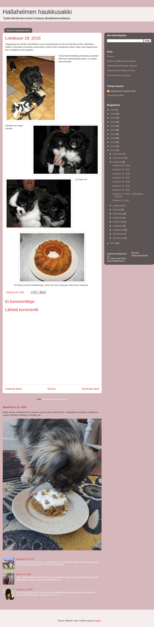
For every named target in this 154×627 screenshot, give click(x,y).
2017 (113, 146)
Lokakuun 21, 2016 (121, 177)
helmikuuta (118, 234)
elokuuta (117, 209)
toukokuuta (118, 221)
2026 (113, 110)
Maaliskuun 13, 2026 (14, 407)
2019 (113, 138)
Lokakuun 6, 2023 (24, 589)
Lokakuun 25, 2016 (121, 169)
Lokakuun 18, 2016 (121, 181)
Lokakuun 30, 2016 (121, 165)
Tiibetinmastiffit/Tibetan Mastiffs (121, 61)
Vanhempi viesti (90, 388)
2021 (113, 130)
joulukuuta (118, 154)
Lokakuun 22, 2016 (121, 173)
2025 (113, 114)
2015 (113, 243)
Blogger (97, 620)
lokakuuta (117, 162)
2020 (113, 134)
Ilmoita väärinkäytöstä (139, 254)
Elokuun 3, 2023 (23, 574)
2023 (113, 122)
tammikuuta (118, 238)
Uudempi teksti (13, 388)
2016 (113, 150)
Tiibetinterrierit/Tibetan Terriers (121, 70)
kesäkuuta (118, 217)
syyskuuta (118, 205)
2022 (113, 126)
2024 (113, 118)
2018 (113, 142)
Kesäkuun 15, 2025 (25, 559)
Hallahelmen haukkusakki (37, 11)
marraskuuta (119, 158)
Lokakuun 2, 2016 (120, 200)
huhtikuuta (118, 226)
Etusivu (52, 388)
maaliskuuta (118, 230)
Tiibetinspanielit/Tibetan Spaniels (122, 66)
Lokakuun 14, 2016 (121, 190)
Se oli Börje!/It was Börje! (118, 75)
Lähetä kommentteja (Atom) (55, 399)
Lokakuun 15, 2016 (121, 186)
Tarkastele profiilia (115, 95)
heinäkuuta (118, 213)
